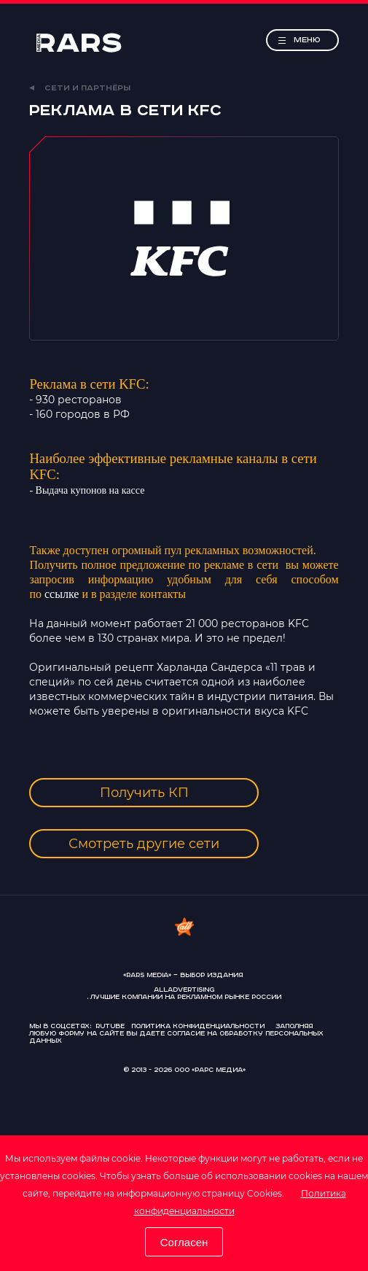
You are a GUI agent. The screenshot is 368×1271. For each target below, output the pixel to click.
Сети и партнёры (79, 88)
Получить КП (144, 793)
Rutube (110, 1026)
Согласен (184, 1242)
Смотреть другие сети (143, 844)
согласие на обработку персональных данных (176, 1037)
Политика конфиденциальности (198, 1026)
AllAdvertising (184, 990)
